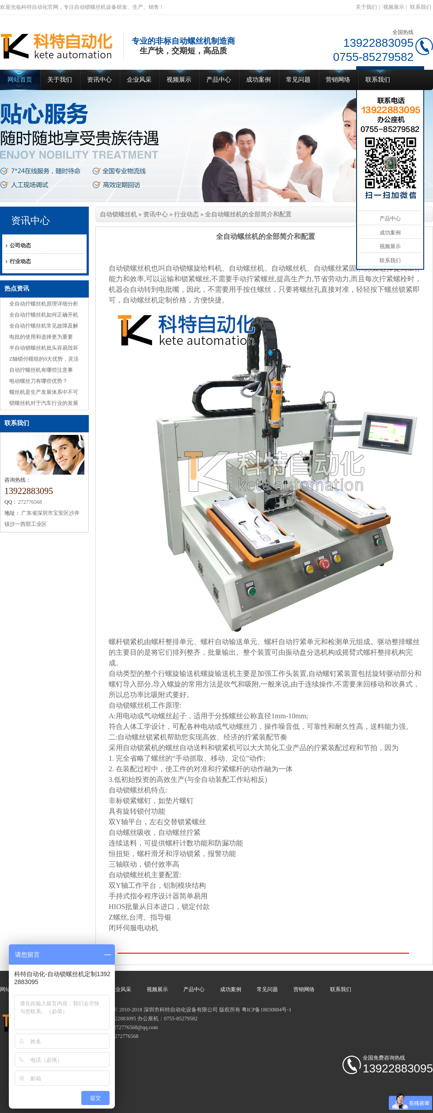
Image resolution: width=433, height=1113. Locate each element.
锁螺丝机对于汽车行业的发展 (43, 403)
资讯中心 (99, 79)
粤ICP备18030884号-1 (267, 1010)
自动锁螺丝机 (118, 214)
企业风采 (139, 79)
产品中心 (218, 79)
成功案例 (258, 79)
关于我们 (366, 7)
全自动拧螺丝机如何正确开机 (43, 315)
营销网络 (338, 79)
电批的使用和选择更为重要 (41, 337)
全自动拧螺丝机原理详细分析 (43, 304)
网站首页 (20, 79)
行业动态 (20, 261)
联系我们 (420, 7)
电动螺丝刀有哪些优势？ (38, 381)
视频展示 (393, 7)
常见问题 (298, 79)
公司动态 (20, 245)
